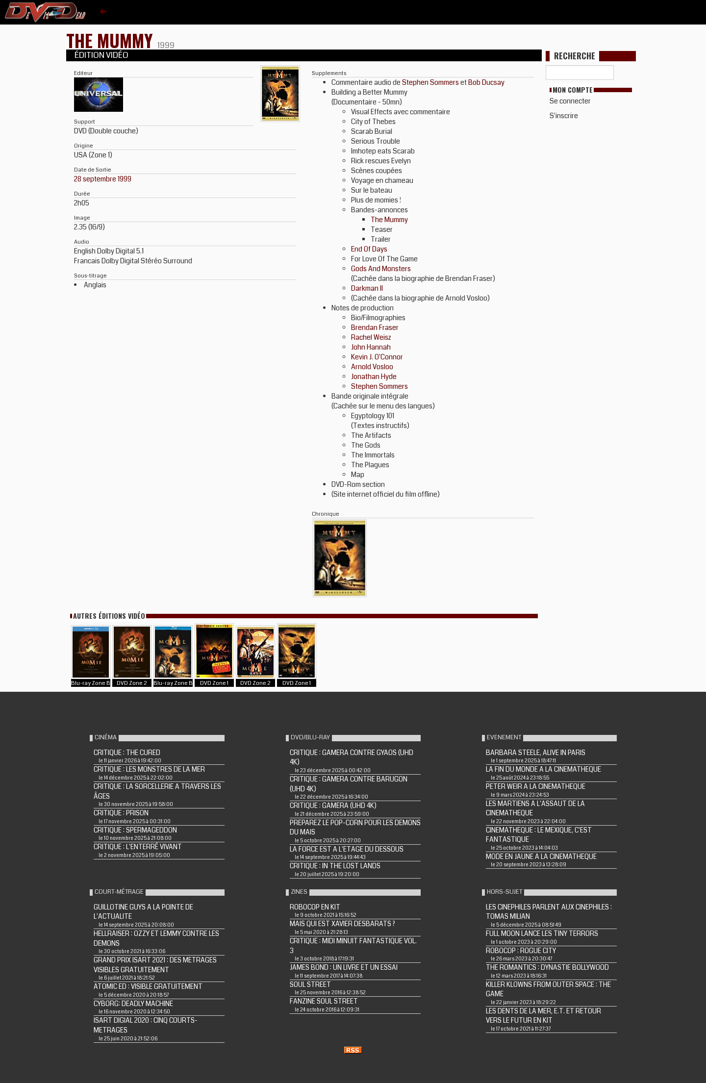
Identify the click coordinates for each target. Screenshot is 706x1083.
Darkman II (367, 288)
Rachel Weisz (371, 337)
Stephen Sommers (430, 82)
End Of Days (369, 249)
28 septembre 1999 (102, 179)
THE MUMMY (111, 40)
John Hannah (371, 347)
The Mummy (389, 220)
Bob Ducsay (486, 82)
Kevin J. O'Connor (377, 357)
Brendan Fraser (375, 327)
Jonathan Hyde (374, 376)
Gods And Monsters (381, 269)
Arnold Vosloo (372, 367)
